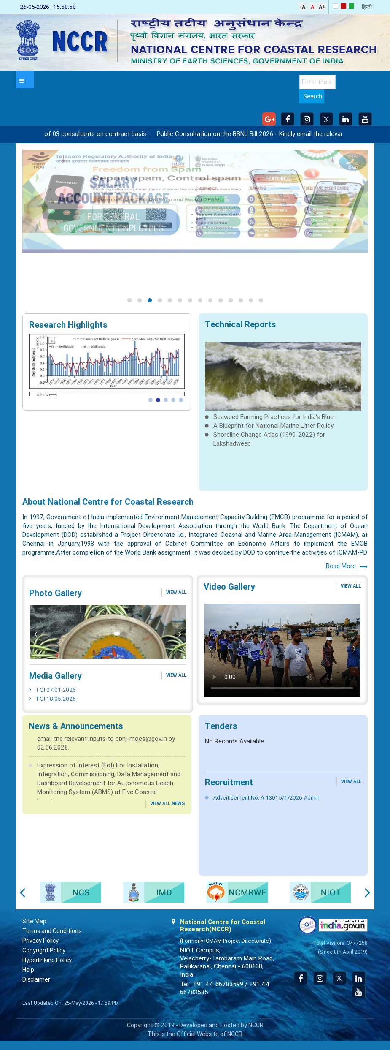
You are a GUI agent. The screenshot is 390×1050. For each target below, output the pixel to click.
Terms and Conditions (51, 931)
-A (302, 7)
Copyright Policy (43, 950)
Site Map (34, 921)
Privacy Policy (40, 940)
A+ (322, 7)
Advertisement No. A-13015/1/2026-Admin (266, 797)
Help (28, 969)
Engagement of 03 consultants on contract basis (94, 134)
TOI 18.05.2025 (55, 698)
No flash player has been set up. (282, 647)
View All (176, 592)
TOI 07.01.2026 (55, 689)
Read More (341, 566)
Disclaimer (36, 979)
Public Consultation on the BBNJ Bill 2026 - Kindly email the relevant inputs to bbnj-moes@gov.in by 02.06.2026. (106, 744)
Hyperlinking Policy (47, 960)
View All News (167, 803)
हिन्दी (367, 7)
